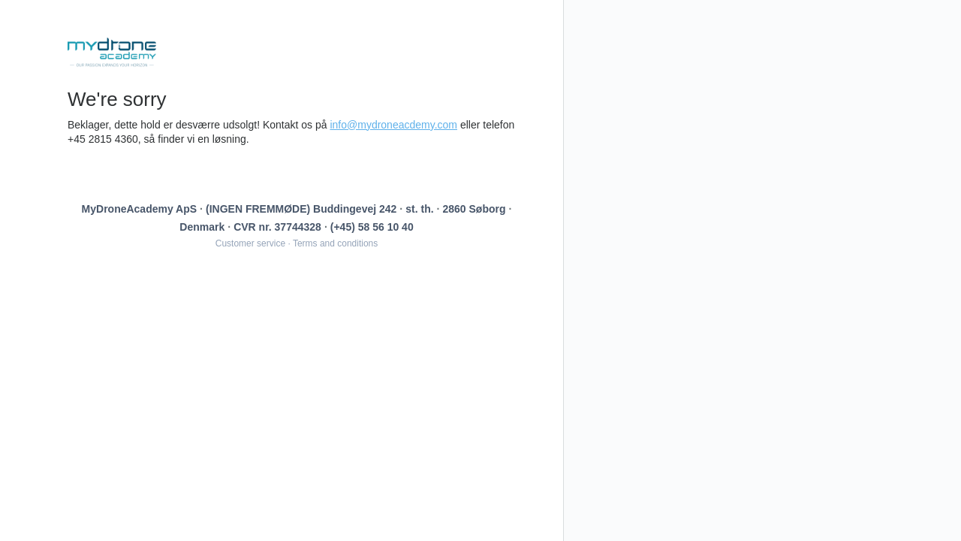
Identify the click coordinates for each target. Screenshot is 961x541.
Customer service (250, 243)
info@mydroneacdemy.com (393, 125)
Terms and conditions (335, 243)
